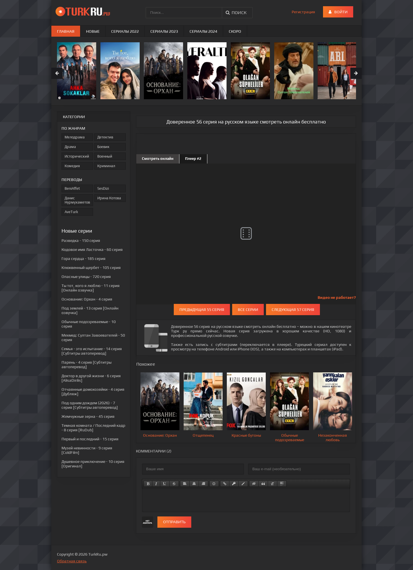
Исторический (77, 156)
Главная (65, 31)
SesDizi (103, 188)
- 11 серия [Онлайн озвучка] (90, 287)
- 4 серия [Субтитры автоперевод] (86, 364)
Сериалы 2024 (203, 31)
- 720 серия (86, 276)
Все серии (248, 309)
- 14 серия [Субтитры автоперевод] (91, 350)
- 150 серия (80, 240)
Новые (93, 31)
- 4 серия (86, 299)
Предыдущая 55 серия (201, 309)
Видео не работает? (337, 297)
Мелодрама (75, 137)
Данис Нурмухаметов (77, 200)
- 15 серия (89, 439)
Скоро (235, 31)
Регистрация (303, 12)
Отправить (174, 522)
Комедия (72, 166)
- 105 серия (91, 267)
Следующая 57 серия (293, 309)
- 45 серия (88, 416)
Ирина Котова (109, 198)
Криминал (106, 166)
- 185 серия (83, 258)
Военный (104, 156)
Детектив (105, 137)
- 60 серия (92, 249)
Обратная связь (72, 561)
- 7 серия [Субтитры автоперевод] (89, 405)
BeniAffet (72, 188)
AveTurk (71, 212)
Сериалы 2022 (125, 31)
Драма (70, 147)
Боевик (103, 147)
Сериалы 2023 (164, 31)
